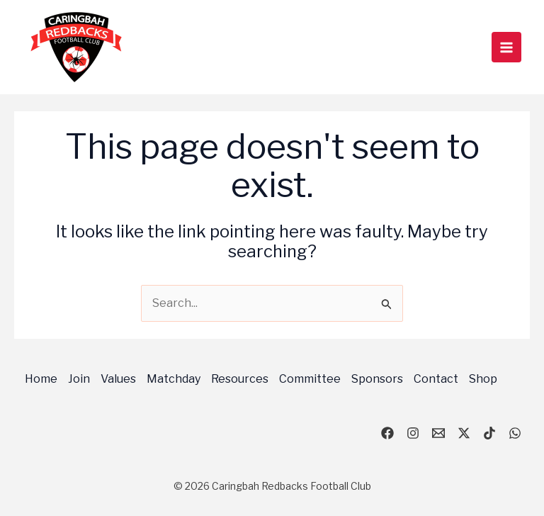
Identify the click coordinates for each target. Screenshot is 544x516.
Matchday (173, 379)
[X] (464, 433)
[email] (438, 433)
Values (118, 379)
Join (79, 379)
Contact (436, 379)
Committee (310, 379)
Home (41, 379)
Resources (239, 379)
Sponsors (377, 379)
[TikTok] (489, 433)
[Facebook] (387, 433)
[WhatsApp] (515, 433)
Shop (483, 379)
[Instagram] (413, 433)
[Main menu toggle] (506, 47)
